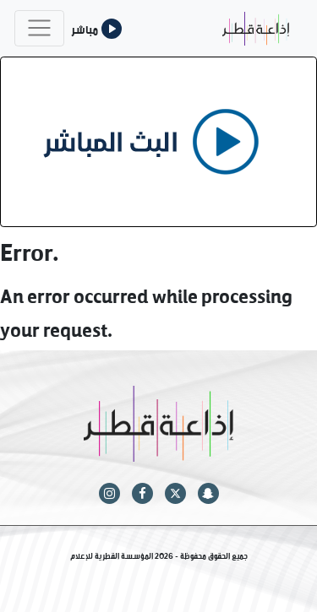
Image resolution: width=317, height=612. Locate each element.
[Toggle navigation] (39, 28)
